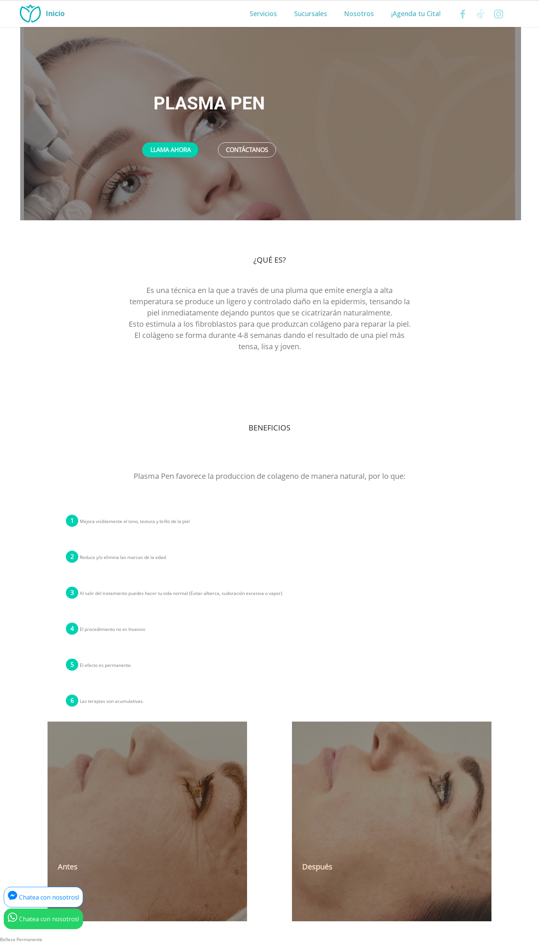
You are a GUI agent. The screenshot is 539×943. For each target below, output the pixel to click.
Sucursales (310, 13)
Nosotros (359, 13)
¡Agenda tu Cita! (416, 13)
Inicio (54, 13)
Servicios (263, 13)
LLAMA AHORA (170, 150)
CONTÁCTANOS (247, 150)
